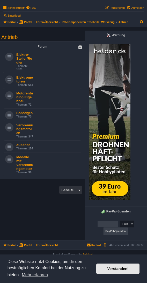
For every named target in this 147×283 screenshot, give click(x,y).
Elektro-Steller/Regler (24, 58)
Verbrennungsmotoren (24, 129)
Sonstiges (24, 113)
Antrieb (9, 37)
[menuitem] (31, 8)
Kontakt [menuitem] (94, 245)
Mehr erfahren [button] (35, 275)
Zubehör (23, 145)
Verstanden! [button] (118, 269)
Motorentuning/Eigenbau (24, 97)
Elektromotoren (24, 79)
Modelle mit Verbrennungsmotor (24, 163)
